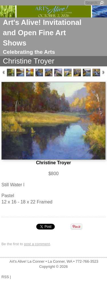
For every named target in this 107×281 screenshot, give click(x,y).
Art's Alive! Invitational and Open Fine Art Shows (42, 32)
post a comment (37, 244)
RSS (5, 277)
